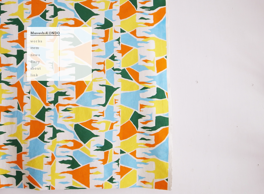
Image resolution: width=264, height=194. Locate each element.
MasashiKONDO (45, 33)
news (35, 55)
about (35, 68)
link (34, 75)
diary (35, 62)
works (36, 41)
